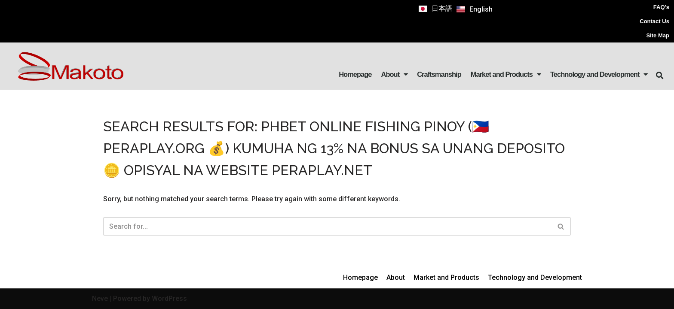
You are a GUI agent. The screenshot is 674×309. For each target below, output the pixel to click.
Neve (100, 298)
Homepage (355, 74)
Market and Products (506, 74)
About (394, 74)
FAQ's (661, 7)
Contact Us (654, 21)
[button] (659, 75)
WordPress (169, 298)
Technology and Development (598, 74)
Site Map (657, 35)
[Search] (327, 226)
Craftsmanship (439, 74)
